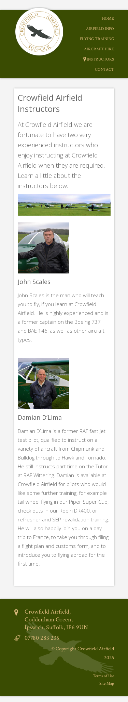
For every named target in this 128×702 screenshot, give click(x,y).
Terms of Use (103, 676)
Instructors (100, 59)
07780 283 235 (42, 638)
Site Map (106, 683)
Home (108, 18)
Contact (104, 69)
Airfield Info (100, 28)
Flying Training (97, 38)
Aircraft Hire (99, 49)
